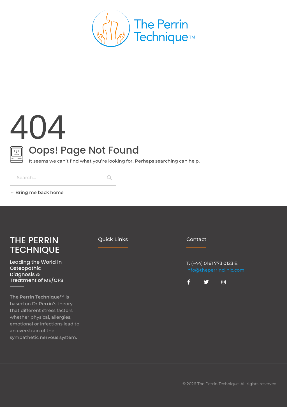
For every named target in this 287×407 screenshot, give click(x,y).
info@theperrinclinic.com (215, 270)
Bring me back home (37, 192)
